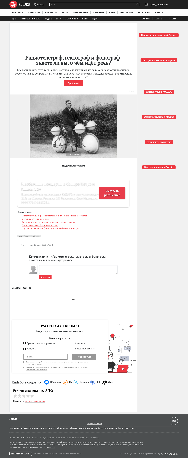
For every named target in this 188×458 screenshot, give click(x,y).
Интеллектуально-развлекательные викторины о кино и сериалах (54, 215)
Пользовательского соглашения (36, 370)
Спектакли (80, 343)
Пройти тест (73, 83)
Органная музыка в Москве (35, 219)
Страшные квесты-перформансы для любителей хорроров (50, 228)
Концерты (31, 348)
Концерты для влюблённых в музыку (40, 225)
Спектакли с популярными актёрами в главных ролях (48, 222)
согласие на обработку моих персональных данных (46, 362)
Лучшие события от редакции (41, 343)
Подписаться (84, 356)
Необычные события (85, 348)
